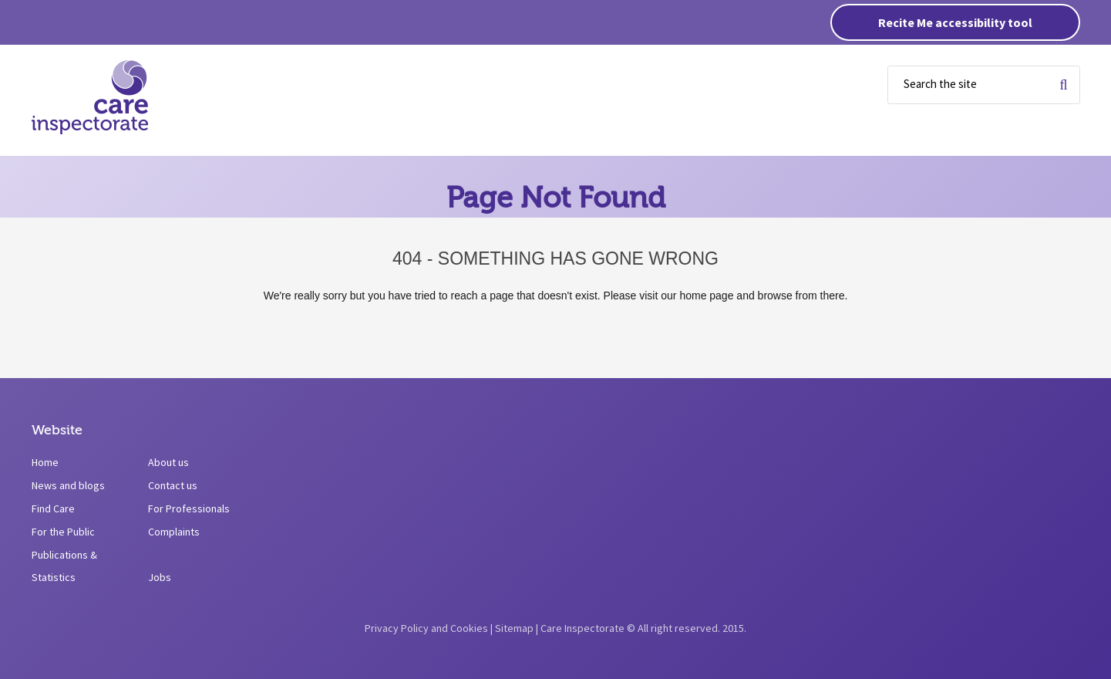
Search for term (1063, 85)
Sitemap (514, 628)
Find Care (53, 508)
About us (168, 462)
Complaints (174, 532)
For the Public (63, 532)
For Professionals (189, 508)
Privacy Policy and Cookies (426, 628)
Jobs (159, 577)
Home (45, 462)
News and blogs (68, 485)
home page (706, 295)
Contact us (172, 485)
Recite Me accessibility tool (955, 22)
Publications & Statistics (64, 566)
